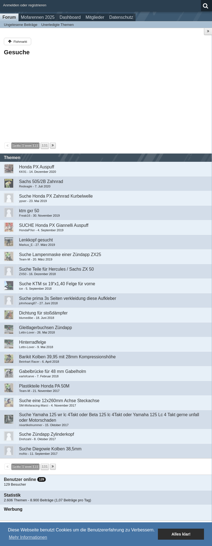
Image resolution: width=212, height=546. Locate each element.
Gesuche (17, 52)
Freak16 (24, 215)
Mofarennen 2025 (38, 17)
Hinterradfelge (32, 342)
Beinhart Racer (29, 361)
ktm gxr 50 (29, 210)
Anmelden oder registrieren (24, 5)
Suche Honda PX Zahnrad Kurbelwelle (56, 196)
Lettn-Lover (27, 332)
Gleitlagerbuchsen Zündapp (45, 327)
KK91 (22, 171)
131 (45, 145)
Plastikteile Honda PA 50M (44, 386)
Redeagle (25, 186)
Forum (9, 17)
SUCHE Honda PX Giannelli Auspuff (53, 225)
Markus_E (26, 244)
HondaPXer (27, 230)
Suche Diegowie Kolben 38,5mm (50, 449)
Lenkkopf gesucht (36, 240)
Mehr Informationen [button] (28, 537)
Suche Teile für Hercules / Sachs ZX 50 (56, 269)
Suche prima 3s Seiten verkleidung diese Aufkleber (67, 298)
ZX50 (22, 274)
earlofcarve (26, 376)
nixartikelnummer (30, 425)
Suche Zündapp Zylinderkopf (46, 434)
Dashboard (70, 17)
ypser (22, 201)
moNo (23, 453)
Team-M (24, 259)
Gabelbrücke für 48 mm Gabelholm (52, 371)
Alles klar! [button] (180, 534)
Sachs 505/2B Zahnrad (41, 181)
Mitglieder (95, 17)
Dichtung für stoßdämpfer (43, 313)
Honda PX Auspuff (36, 167)
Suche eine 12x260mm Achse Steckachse (59, 400)
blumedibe (26, 317)
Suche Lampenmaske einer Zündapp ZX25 (60, 254)
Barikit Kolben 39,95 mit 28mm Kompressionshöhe (67, 356)
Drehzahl (25, 439)
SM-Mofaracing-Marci (33, 405)
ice (21, 288)
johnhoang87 (28, 303)
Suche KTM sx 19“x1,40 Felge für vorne (57, 283)
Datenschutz (121, 17)
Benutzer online (20, 479)
